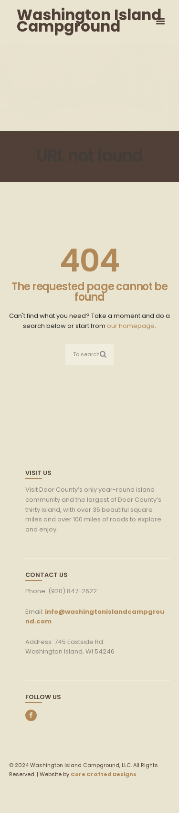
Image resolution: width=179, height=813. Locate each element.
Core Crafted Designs (104, 774)
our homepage (131, 325)
